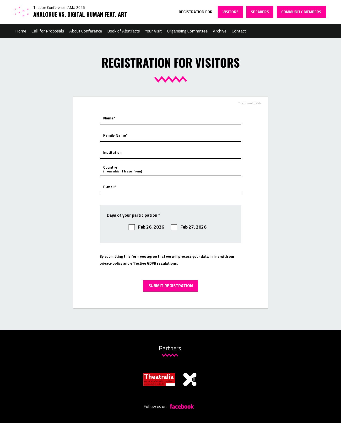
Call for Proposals (48, 31)
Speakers (260, 12)
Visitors (230, 12)
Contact (239, 31)
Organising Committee (187, 31)
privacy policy (111, 263)
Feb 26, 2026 (146, 226)
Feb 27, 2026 (189, 226)
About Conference (85, 31)
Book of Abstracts (123, 31)
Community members (301, 12)
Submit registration (170, 285)
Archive (220, 31)
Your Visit (153, 31)
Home (20, 31)
